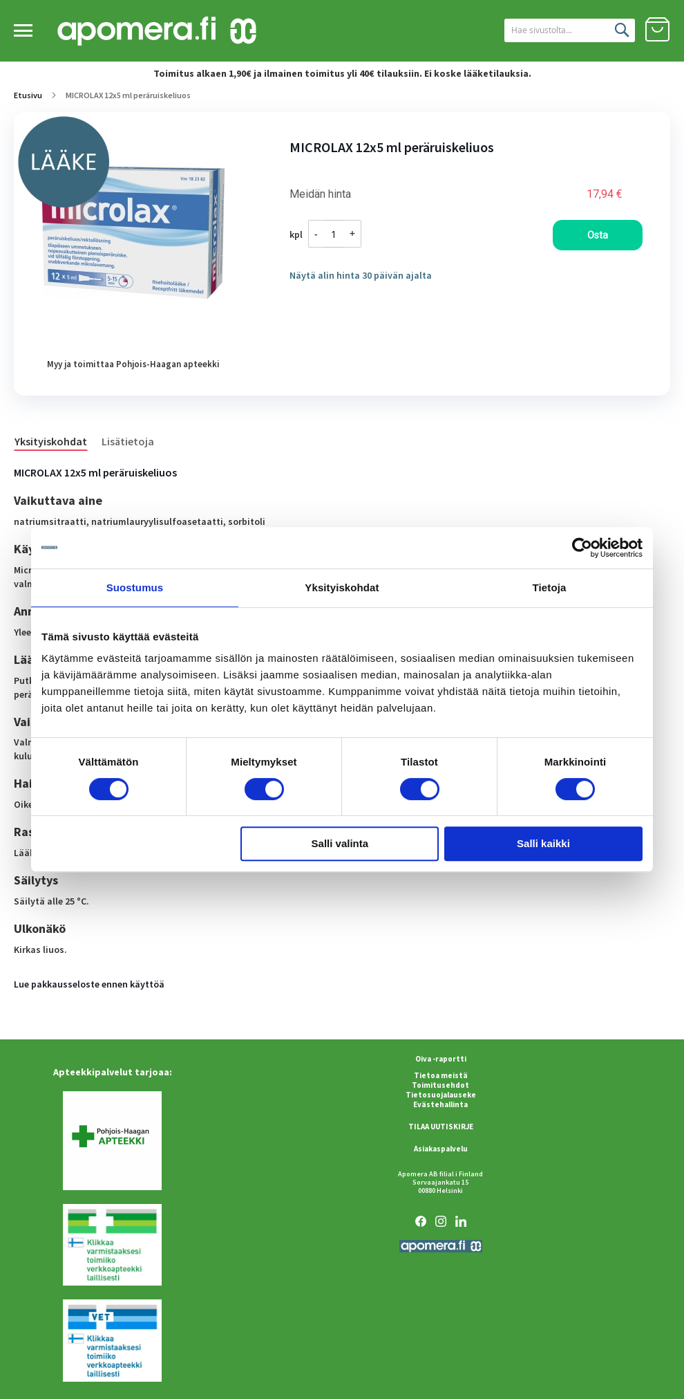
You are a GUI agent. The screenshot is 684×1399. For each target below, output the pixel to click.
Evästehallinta (440, 1104)
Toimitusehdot (440, 1085)
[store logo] (157, 31)
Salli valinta (340, 843)
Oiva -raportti (440, 1059)
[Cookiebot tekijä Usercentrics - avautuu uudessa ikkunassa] (582, 547)
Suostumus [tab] (135, 587)
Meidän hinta (320, 194)
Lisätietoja (128, 441)
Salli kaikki (543, 843)
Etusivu (28, 95)
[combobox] (555, 30)
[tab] (58, 440)
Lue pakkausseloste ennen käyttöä (89, 984)
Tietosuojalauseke (441, 1095)
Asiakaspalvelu (441, 1149)
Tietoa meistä (441, 1075)
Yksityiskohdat (51, 441)
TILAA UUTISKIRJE (440, 1126)
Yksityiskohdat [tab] (342, 587)
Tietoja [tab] (550, 587)
